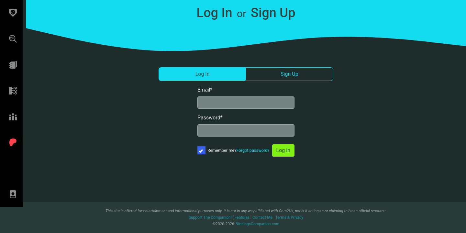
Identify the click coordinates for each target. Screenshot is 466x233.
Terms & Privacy (289, 217)
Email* (205, 90)
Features (242, 217)
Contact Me (262, 217)
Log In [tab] (202, 74)
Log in (283, 150)
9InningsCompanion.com (257, 224)
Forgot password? (253, 150)
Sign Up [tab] (289, 74)
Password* (210, 118)
